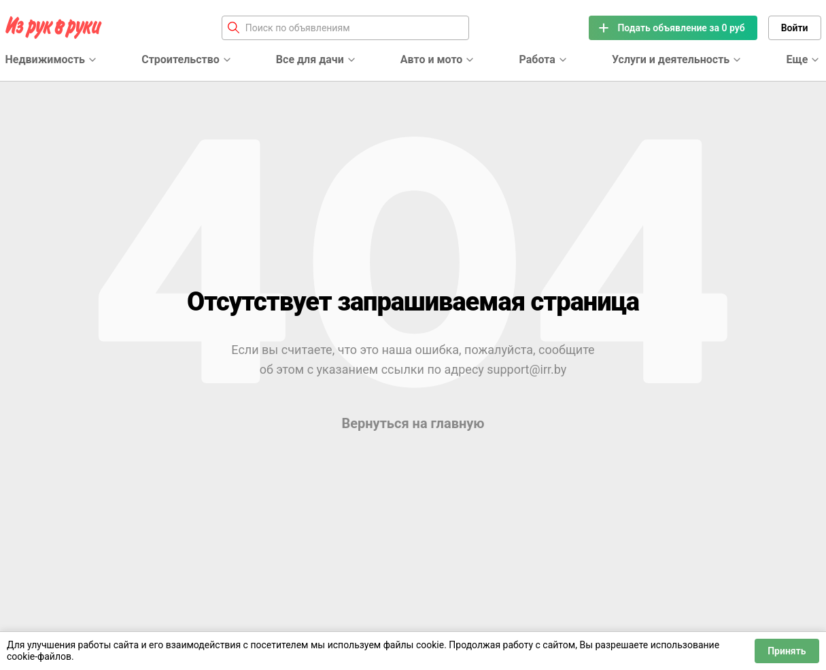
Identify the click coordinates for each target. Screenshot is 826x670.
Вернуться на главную (412, 423)
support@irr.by (526, 369)
